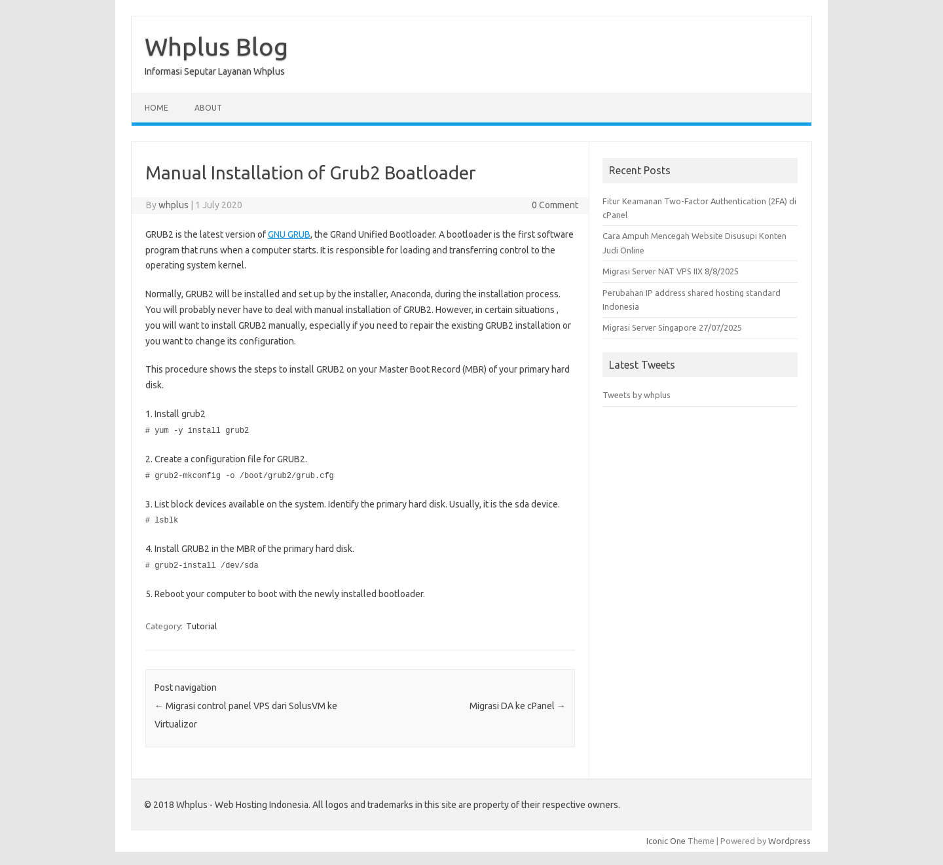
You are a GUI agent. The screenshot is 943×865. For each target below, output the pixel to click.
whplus (173, 205)
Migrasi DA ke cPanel (518, 703)
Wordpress (789, 838)
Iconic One (666, 838)
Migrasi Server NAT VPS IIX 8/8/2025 (670, 271)
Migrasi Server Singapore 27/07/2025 (672, 327)
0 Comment (555, 205)
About (208, 107)
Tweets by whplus (636, 394)
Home (156, 107)
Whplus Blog (216, 46)
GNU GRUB (289, 234)
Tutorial (201, 623)
